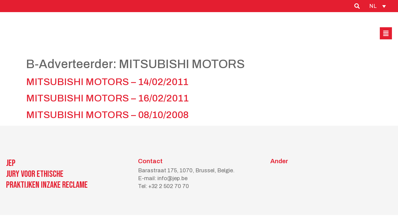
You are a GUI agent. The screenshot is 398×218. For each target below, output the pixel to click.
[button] (386, 33)
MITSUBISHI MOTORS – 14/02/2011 (107, 82)
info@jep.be (172, 178)
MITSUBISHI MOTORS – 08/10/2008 (107, 115)
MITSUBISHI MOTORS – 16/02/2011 (107, 98)
